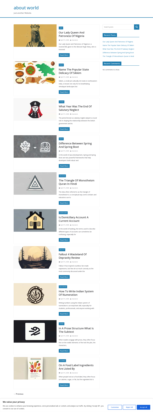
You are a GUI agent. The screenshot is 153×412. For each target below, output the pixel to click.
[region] (76, 405)
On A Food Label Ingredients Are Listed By (76, 366)
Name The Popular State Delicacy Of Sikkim (74, 71)
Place (61, 65)
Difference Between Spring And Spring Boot (75, 145)
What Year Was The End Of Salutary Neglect (75, 108)
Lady (61, 28)
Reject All (129, 407)
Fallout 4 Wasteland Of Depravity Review (73, 255)
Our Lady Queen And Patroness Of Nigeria (71, 34)
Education (63, 287)
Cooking (62, 360)
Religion (62, 176)
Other (61, 102)
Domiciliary (63, 213)
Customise (115, 407)
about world (26, 8)
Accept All (143, 407)
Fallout (62, 250)
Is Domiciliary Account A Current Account (74, 218)
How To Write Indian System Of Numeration (76, 292)
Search (136, 27)
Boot (61, 139)
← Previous (18, 394)
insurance (75, 40)
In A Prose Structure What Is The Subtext (76, 329)
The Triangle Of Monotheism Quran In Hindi (76, 182)
